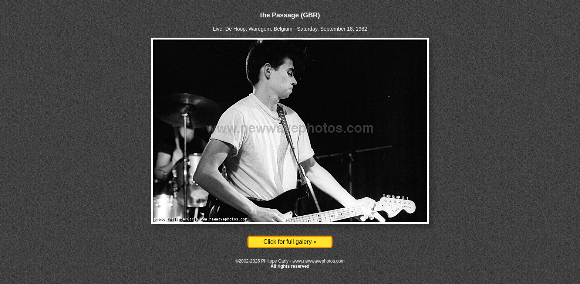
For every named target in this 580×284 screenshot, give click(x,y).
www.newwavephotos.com (319, 261)
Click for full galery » (290, 242)
